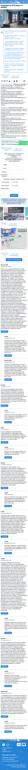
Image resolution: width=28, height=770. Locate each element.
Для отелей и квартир (8, 759)
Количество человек (4, 175)
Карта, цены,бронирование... (15, 76)
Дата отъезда (5, 185)
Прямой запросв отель (7, 149)
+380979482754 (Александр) (9, 142)
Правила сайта (6, 751)
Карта (4, 223)
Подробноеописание (5, 76)
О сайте (4, 749)
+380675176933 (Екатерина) (9, 144)
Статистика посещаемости (9, 757)
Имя (5, 164)
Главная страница (7, 748)
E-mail (5, 168)
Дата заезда (6, 182)
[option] (14, 18)
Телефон (4, 172)
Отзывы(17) (5, 254)
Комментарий (5, 189)
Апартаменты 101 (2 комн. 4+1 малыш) (12, 6)
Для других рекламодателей (10, 761)
